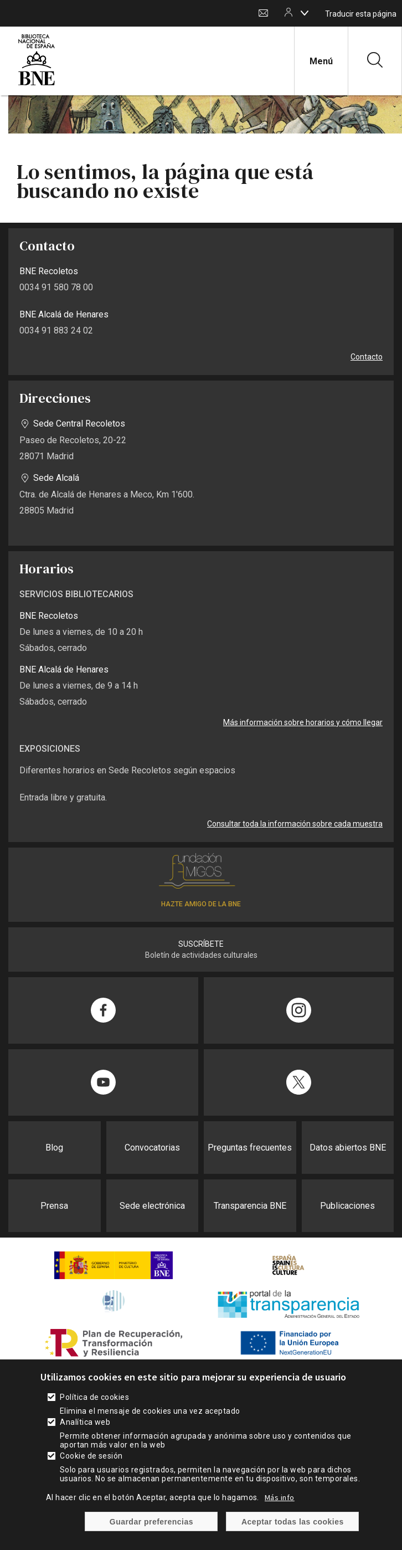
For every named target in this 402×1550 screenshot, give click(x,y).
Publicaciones (347, 1205)
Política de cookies (94, 1410)
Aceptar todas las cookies (292, 1534)
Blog (54, 1147)
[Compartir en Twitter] (299, 1082)
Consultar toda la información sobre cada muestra (295, 823)
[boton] (304, 13)
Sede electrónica (152, 1205)
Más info (280, 1511)
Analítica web (85, 1435)
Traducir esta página (360, 13)
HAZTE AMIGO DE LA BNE (201, 904)
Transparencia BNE (250, 1205)
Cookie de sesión (91, 1469)
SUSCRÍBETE (201, 944)
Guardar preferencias (151, 1534)
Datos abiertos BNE (348, 1147)
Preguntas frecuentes (250, 1147)
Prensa (54, 1205)
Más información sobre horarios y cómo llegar (303, 722)
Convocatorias (152, 1147)
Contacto (263, 13)
